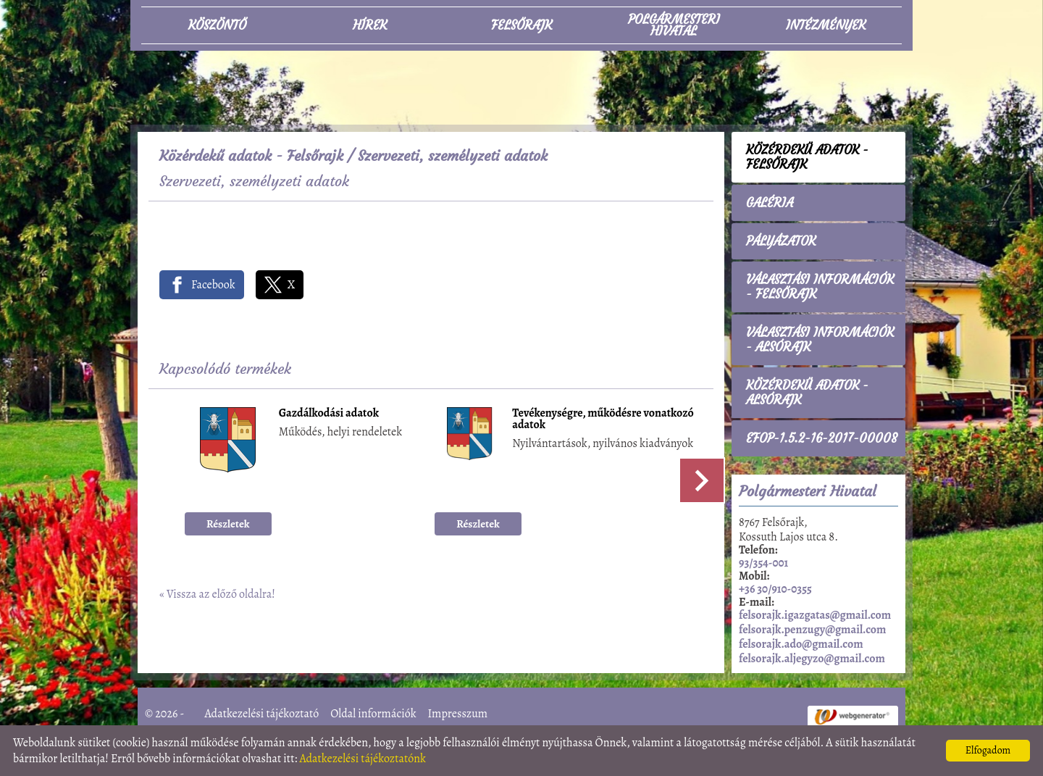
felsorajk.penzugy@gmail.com (812, 630)
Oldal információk (373, 714)
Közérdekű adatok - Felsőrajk (251, 155)
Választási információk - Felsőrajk (820, 287)
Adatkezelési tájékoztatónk (362, 759)
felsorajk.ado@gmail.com (801, 644)
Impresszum (457, 714)
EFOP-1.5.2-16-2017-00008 (821, 438)
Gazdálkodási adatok (329, 414)
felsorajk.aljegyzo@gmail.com (812, 659)
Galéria (769, 203)
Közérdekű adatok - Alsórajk (807, 392)
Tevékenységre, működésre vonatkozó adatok (602, 420)
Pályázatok (781, 241)
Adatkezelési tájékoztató (262, 714)
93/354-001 (763, 563)
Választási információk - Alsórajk (820, 340)
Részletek (228, 524)
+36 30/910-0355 (775, 589)
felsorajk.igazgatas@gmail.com (815, 615)
